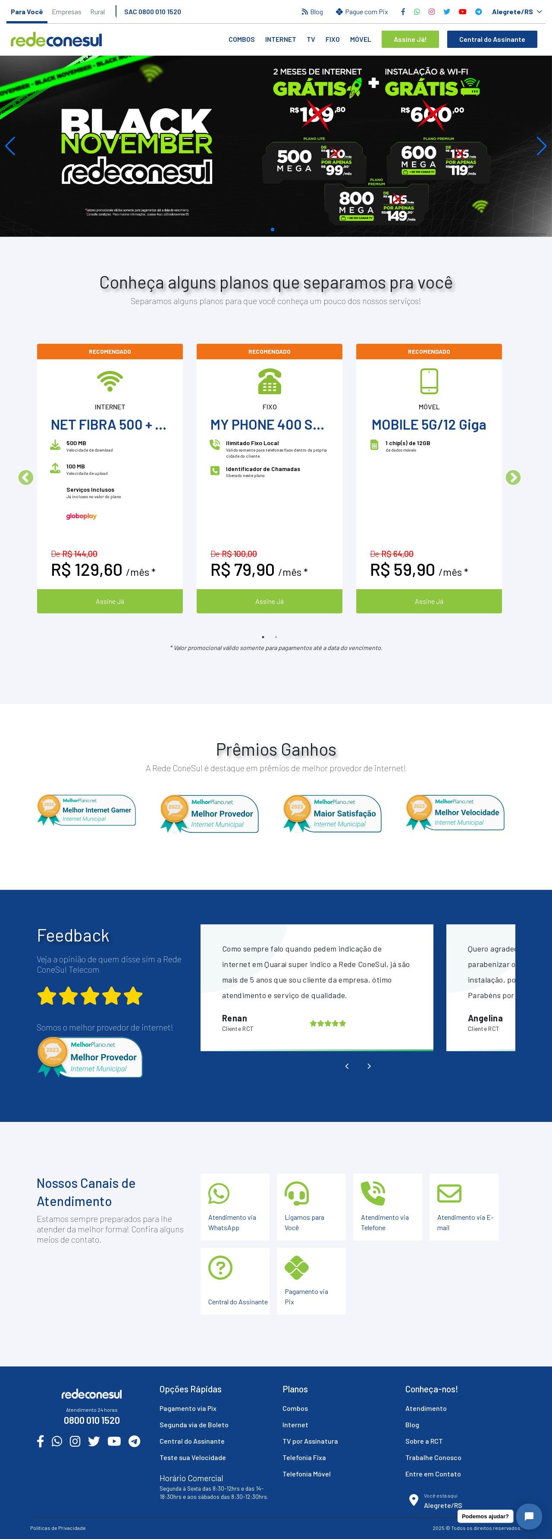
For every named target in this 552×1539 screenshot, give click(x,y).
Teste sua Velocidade (193, 1457)
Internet (280, 39)
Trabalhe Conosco (433, 1457)
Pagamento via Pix (188, 1408)
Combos (242, 39)
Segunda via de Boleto (194, 1424)
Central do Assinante (192, 1441)
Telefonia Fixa (304, 1457)
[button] (10, 146)
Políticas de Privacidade (58, 1528)
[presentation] (347, 1066)
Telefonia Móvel (306, 1474)
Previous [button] (26, 478)
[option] (110, 478)
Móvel (360, 39)
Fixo (333, 39)
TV (311, 39)
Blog (412, 1424)
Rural (97, 11)
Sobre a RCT (424, 1441)
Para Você (27, 11)
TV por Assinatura (310, 1441)
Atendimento (426, 1408)
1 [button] (263, 637)
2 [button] (276, 637)
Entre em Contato (433, 1474)
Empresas (67, 11)
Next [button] (513, 478)
